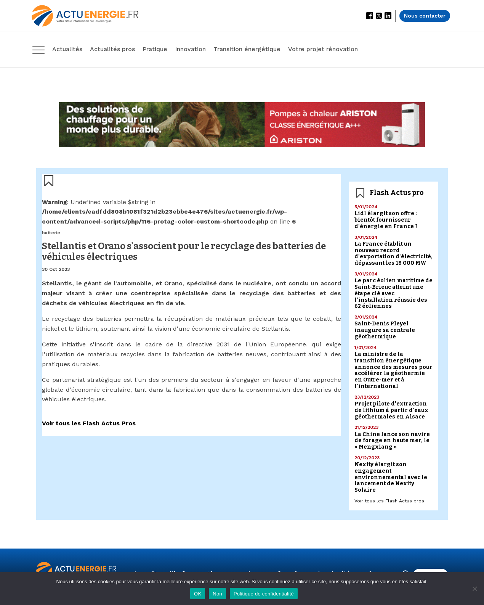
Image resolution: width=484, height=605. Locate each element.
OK (197, 594)
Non (217, 594)
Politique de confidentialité (264, 594)
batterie (51, 232)
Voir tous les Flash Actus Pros (89, 423)
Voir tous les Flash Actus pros (389, 501)
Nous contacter (425, 16)
